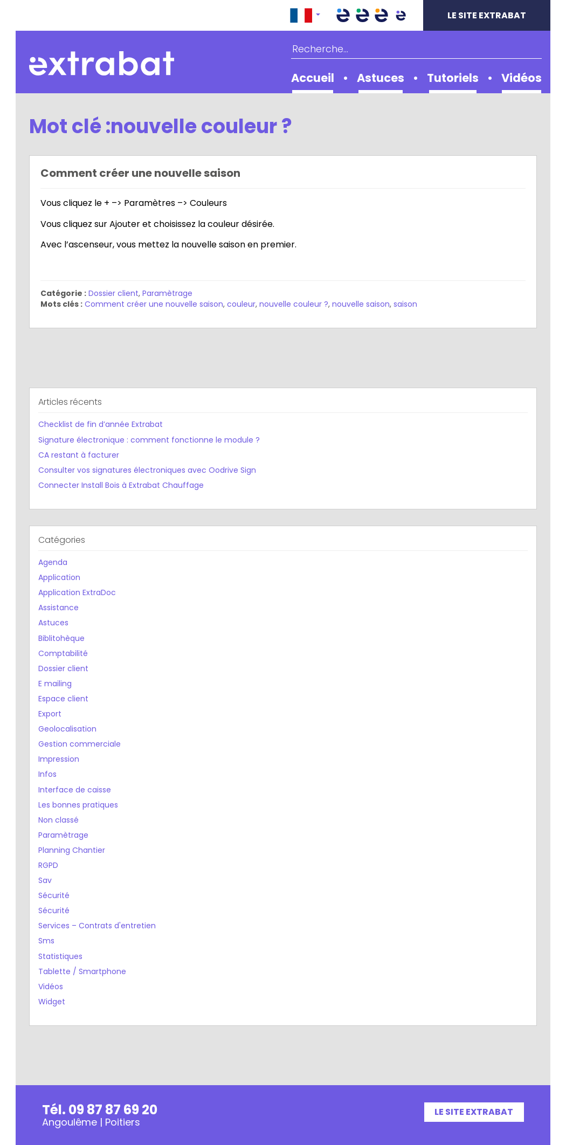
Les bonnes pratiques (78, 804)
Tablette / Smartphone (82, 971)
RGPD (48, 865)
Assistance (58, 607)
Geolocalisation (67, 728)
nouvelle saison (361, 304)
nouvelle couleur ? (293, 304)
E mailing (55, 683)
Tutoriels (453, 78)
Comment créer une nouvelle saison (140, 173)
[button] (305, 15)
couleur (241, 304)
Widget (51, 1001)
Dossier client (113, 293)
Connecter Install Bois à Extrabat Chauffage (121, 485)
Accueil (312, 78)
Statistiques (60, 956)
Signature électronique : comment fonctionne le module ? (149, 439)
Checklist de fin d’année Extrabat (100, 424)
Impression (58, 759)
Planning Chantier (71, 850)
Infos (47, 774)
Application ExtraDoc (77, 592)
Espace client (63, 698)
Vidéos (521, 78)
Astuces (380, 78)
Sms (46, 940)
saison (405, 304)
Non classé (58, 820)
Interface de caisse (74, 789)
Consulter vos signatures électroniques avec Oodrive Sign (147, 470)
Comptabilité (63, 653)
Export (49, 713)
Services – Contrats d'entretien (97, 925)
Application (59, 577)
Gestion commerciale (79, 744)
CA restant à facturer (78, 455)
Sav (45, 880)
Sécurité (54, 895)
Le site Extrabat (486, 15)
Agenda (52, 562)
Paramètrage (167, 293)
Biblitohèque (61, 638)
